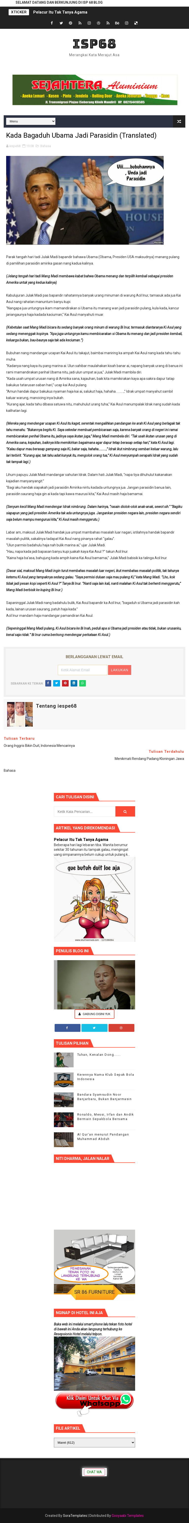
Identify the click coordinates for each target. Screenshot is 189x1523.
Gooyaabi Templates (128, 1516)
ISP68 (94, 43)
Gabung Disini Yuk (94, 1014)
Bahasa (45, 146)
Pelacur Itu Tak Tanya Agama (60, 12)
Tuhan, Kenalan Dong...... (99, 1054)
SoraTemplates (75, 1516)
